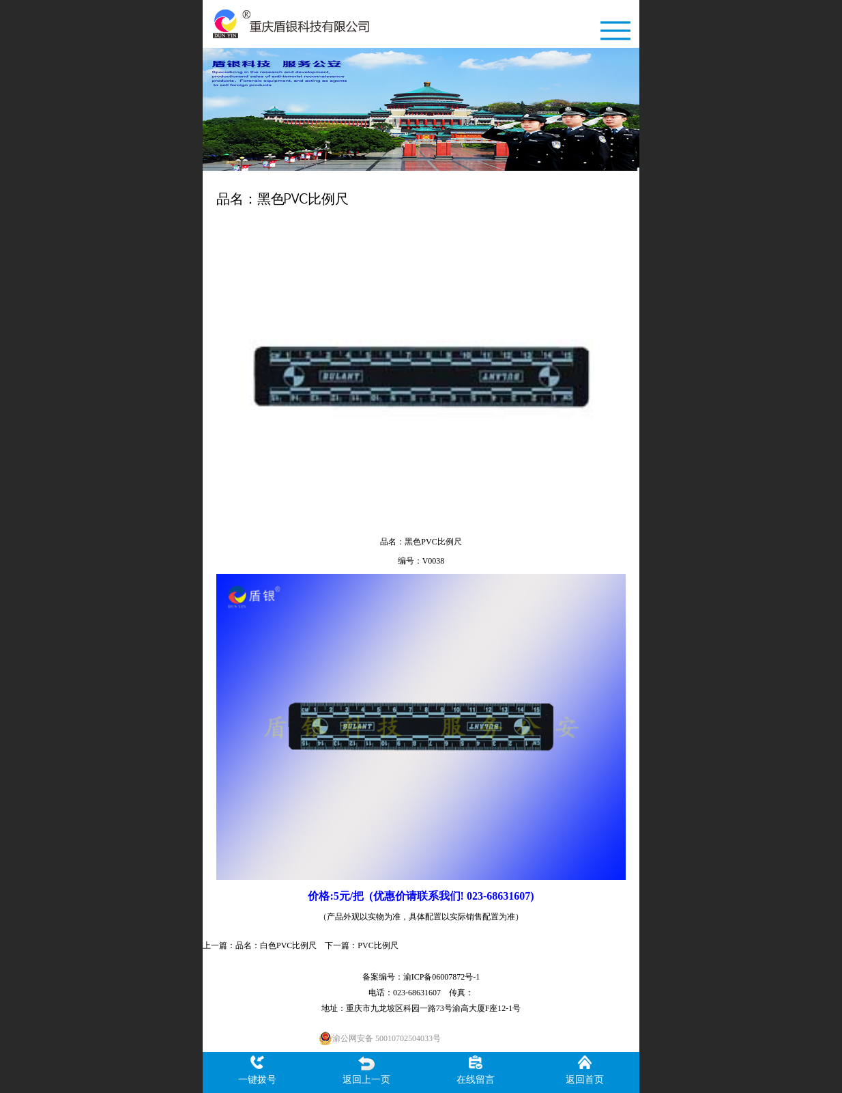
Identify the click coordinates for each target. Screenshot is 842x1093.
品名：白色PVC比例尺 (276, 945)
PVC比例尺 (378, 945)
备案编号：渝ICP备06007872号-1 (421, 977)
